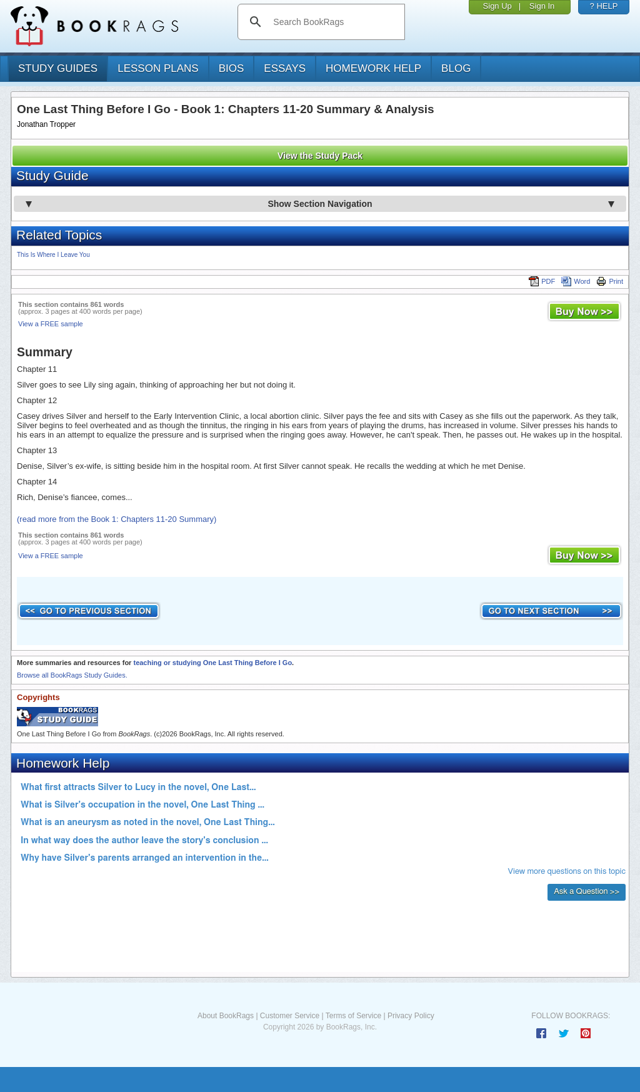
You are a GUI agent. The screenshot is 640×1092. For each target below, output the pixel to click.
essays (285, 68)
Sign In (541, 6)
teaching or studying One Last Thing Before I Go (212, 662)
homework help (373, 68)
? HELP (604, 6)
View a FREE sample (50, 324)
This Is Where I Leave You (53, 254)
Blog (456, 68)
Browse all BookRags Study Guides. (72, 675)
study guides (58, 68)
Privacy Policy (411, 1015)
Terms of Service (353, 1015)
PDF (542, 281)
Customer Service (289, 1015)
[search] (334, 21)
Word (575, 281)
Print (609, 281)
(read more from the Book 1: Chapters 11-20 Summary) (116, 519)
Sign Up (497, 6)
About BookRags (226, 1015)
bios (231, 68)
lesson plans (158, 68)
